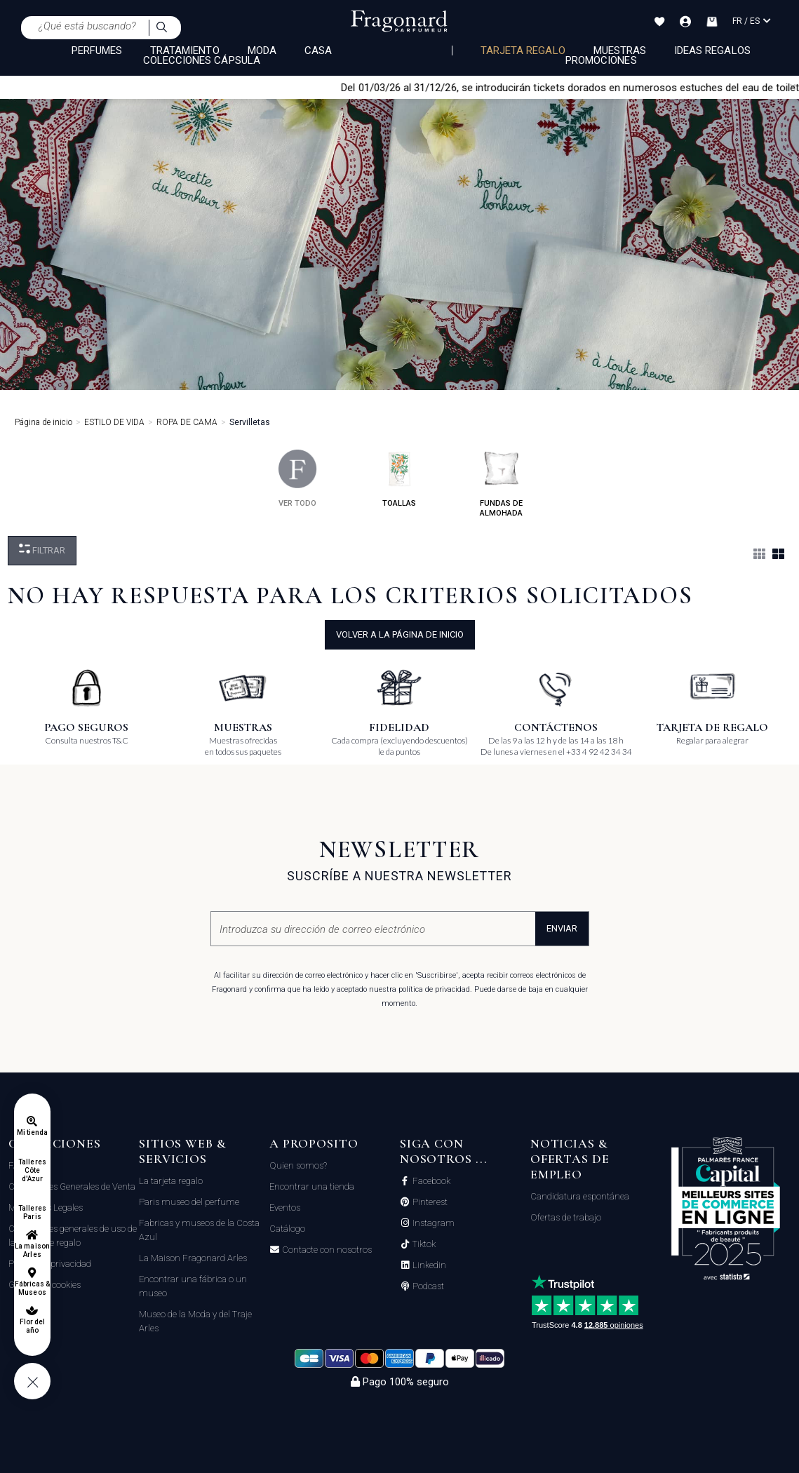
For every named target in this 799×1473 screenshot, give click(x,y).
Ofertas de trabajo (565, 1217)
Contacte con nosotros (326, 1249)
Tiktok (423, 1244)
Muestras (619, 50)
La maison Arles (32, 1250)
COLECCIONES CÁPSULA (201, 60)
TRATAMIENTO (185, 50)
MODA (262, 50)
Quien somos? (298, 1165)
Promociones (601, 60)
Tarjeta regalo (523, 50)
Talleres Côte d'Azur (32, 1170)
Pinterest (429, 1202)
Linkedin (428, 1265)
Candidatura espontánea (579, 1196)
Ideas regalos (712, 50)
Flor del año (32, 1326)
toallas (399, 479)
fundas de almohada (501, 484)
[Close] (792, 87)
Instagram (432, 1223)
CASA (318, 50)
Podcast (427, 1286)
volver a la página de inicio (400, 634)
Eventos (284, 1207)
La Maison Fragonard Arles (193, 1258)
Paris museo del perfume (189, 1202)
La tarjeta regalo (171, 1181)
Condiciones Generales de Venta (71, 1186)
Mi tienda (32, 1132)
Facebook (430, 1181)
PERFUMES (97, 50)
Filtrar (42, 550)
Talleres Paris (32, 1212)
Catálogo (287, 1228)
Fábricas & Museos (33, 1288)
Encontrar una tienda (311, 1186)
